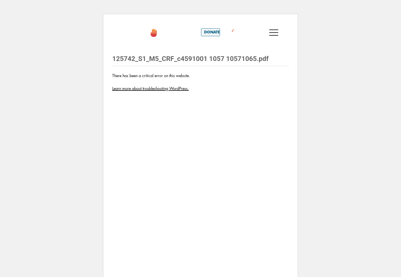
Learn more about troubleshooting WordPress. (150, 88)
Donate (212, 32)
